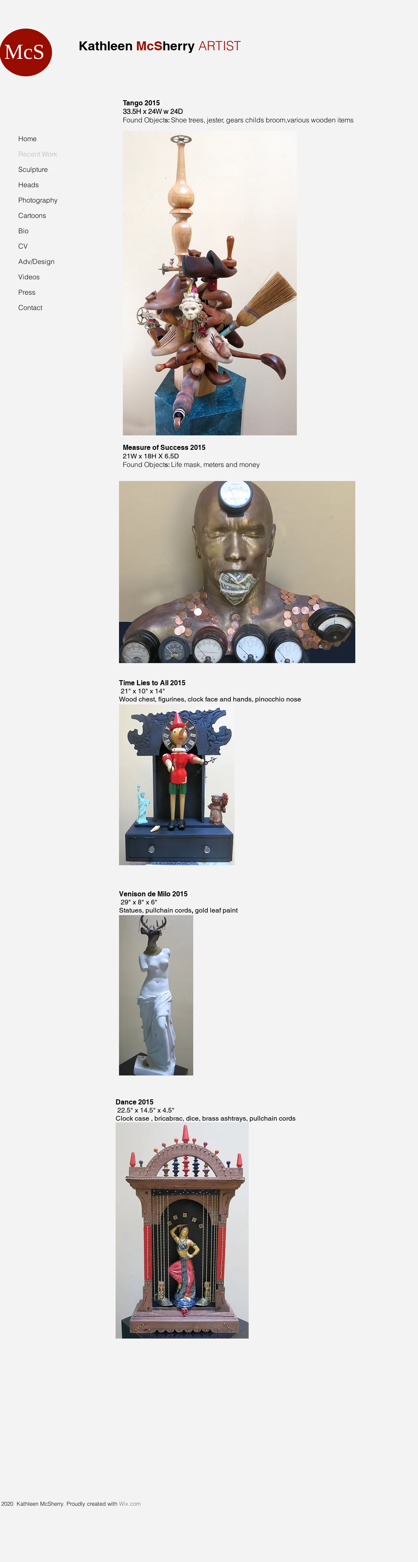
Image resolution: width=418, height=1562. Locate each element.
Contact (30, 307)
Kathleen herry (136, 45)
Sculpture (33, 169)
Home (27, 138)
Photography (38, 200)
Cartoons (32, 215)
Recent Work (37, 154)
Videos (29, 276)
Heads (28, 184)
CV (23, 246)
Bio (23, 230)
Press (26, 292)
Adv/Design (36, 261)
